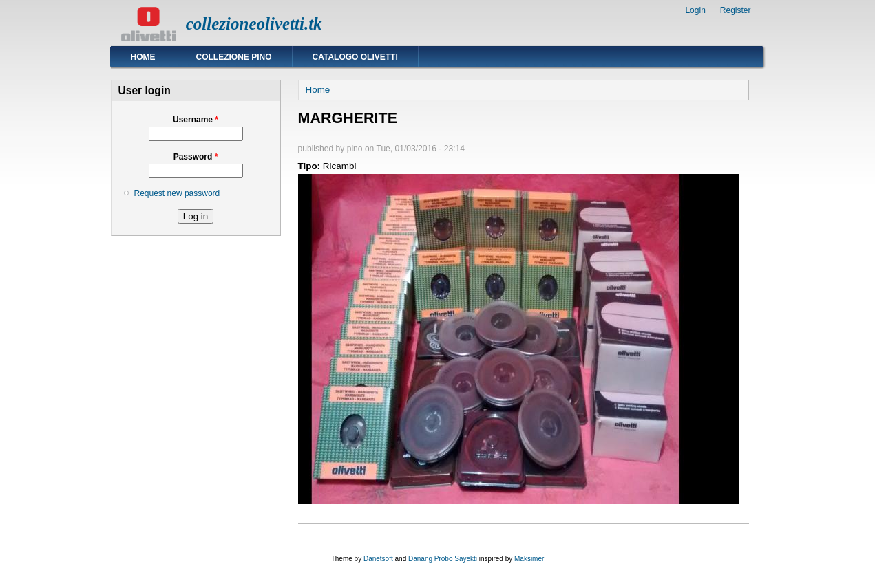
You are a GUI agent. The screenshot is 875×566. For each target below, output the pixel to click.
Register (735, 10)
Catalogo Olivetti (355, 57)
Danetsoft (378, 559)
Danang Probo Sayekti (442, 559)
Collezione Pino (234, 57)
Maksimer (529, 559)
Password (195, 157)
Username (195, 119)
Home (143, 57)
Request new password (177, 193)
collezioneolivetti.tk (254, 23)
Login (695, 10)
